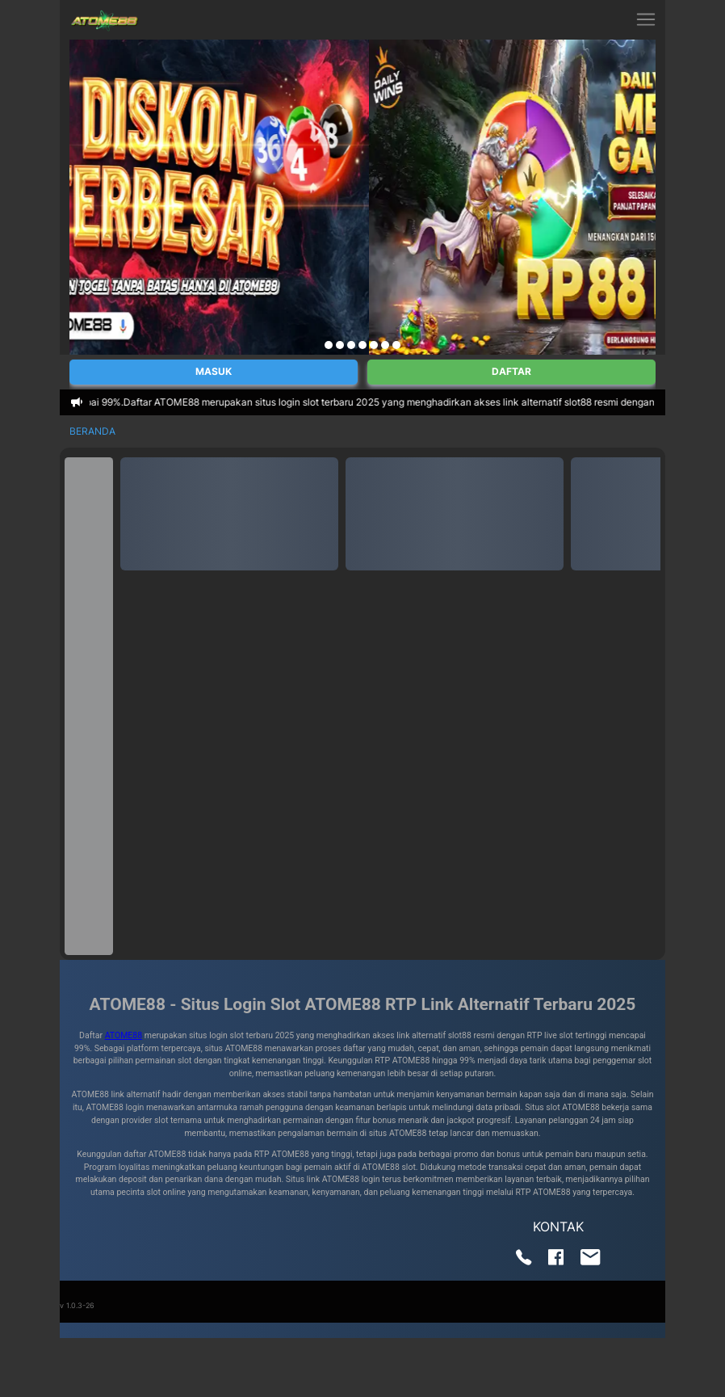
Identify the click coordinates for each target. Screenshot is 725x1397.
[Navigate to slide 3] (351, 345)
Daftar (511, 371)
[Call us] (524, 1261)
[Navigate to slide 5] (374, 345)
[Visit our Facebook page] (556, 1261)
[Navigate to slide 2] (340, 345)
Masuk (213, 371)
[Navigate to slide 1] (329, 345)
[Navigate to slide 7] (396, 345)
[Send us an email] (590, 1261)
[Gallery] (362, 197)
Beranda (92, 431)
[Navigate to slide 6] (385, 345)
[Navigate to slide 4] (362, 345)
